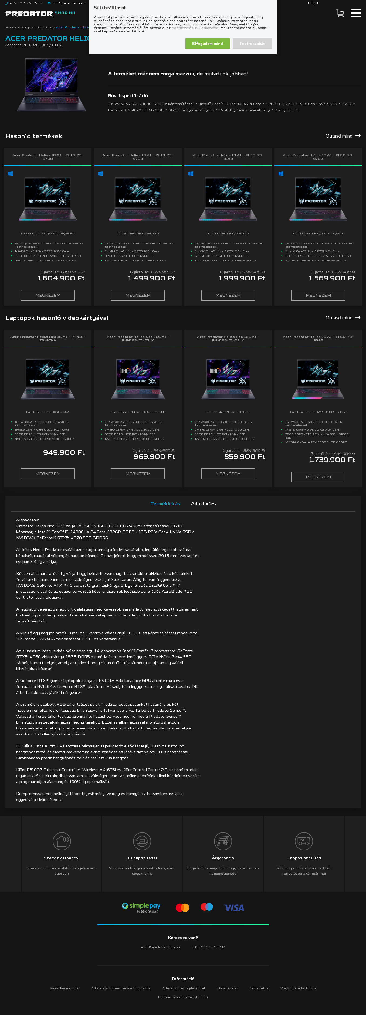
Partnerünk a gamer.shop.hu (183, 997)
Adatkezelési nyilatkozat (183, 988)
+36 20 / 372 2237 (208, 947)
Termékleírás (165, 503)
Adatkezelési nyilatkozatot (195, 27)
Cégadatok (259, 988)
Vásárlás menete (64, 988)
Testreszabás (252, 44)
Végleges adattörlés (298, 988)
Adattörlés (203, 503)
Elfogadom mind (207, 44)
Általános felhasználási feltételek (120, 988)
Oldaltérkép (227, 988)
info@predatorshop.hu (160, 947)
